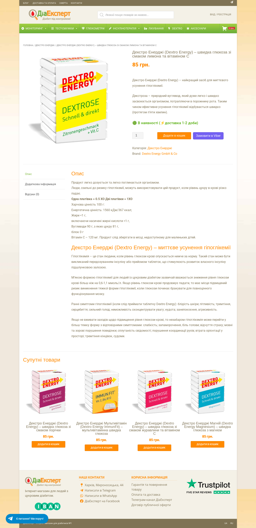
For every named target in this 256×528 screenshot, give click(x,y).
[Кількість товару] (137, 135)
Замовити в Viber (208, 136)
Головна (28, 45)
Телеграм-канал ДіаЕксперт (152, 500)
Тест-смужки (66, 28)
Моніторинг (36, 28)
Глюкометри (95, 28)
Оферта (63, 3)
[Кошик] (228, 28)
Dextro (177, 28)
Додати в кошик (174, 135)
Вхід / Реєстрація (220, 14)
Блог (26, 3)
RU (231, 523)
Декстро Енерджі (44, 45)
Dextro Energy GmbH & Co (159, 153)
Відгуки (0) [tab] (32, 194)
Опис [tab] (28, 174)
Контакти (76, 3)
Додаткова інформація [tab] (40, 184)
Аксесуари (198, 28)
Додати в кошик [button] (48, 444)
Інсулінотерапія (126, 28)
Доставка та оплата (44, 3)
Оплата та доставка (146, 494)
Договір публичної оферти (151, 505)
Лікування (156, 28)
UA (226, 523)
